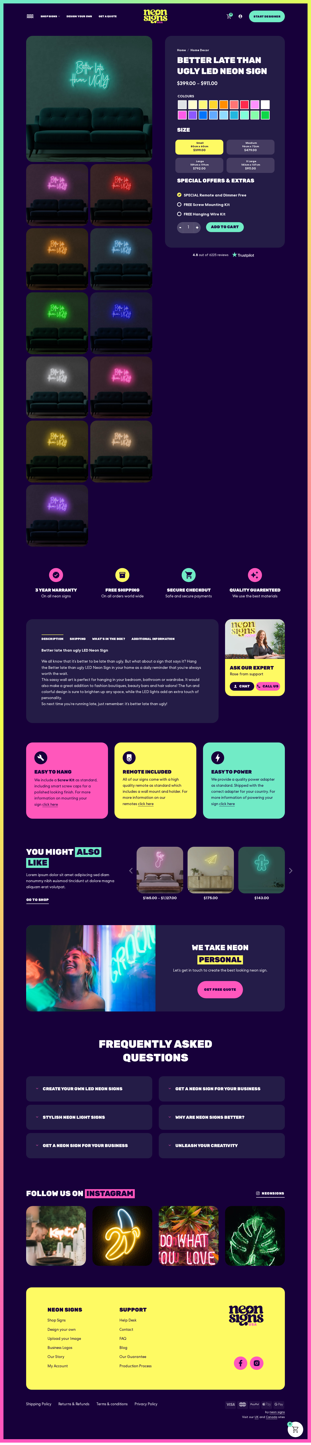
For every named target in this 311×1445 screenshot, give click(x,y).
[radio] (182, 104)
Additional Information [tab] (153, 639)
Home (181, 50)
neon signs (277, 1414)
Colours (186, 96)
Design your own (79, 16)
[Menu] (30, 16)
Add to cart (225, 227)
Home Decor (199, 50)
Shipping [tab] (78, 639)
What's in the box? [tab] (108, 639)
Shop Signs (50, 16)
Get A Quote (108, 16)
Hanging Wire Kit (209, 214)
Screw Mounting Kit (211, 204)
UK (257, 1419)
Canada (271, 1419)
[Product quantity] (188, 227)
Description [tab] (52, 639)
